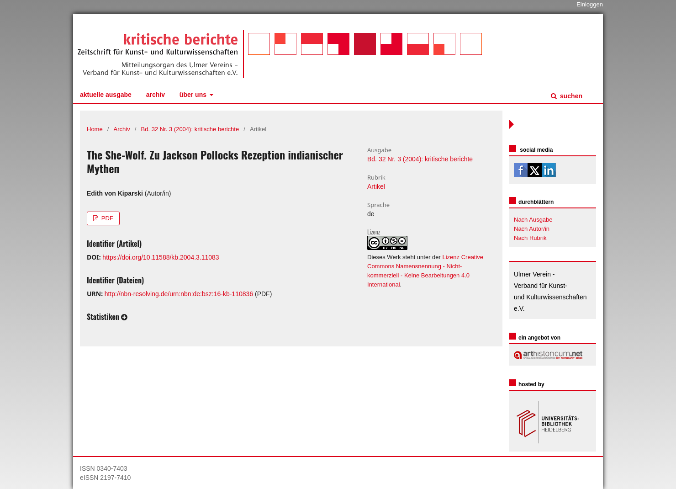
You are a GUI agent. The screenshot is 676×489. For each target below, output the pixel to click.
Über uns (194, 94)
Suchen (570, 96)
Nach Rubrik (530, 237)
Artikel (376, 186)
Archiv (155, 94)
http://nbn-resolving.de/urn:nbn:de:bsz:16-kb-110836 (179, 294)
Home (95, 129)
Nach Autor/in (531, 228)
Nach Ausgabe (533, 219)
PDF (106, 218)
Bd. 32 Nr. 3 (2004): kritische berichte (190, 129)
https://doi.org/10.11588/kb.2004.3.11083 (160, 257)
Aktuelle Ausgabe (106, 94)
